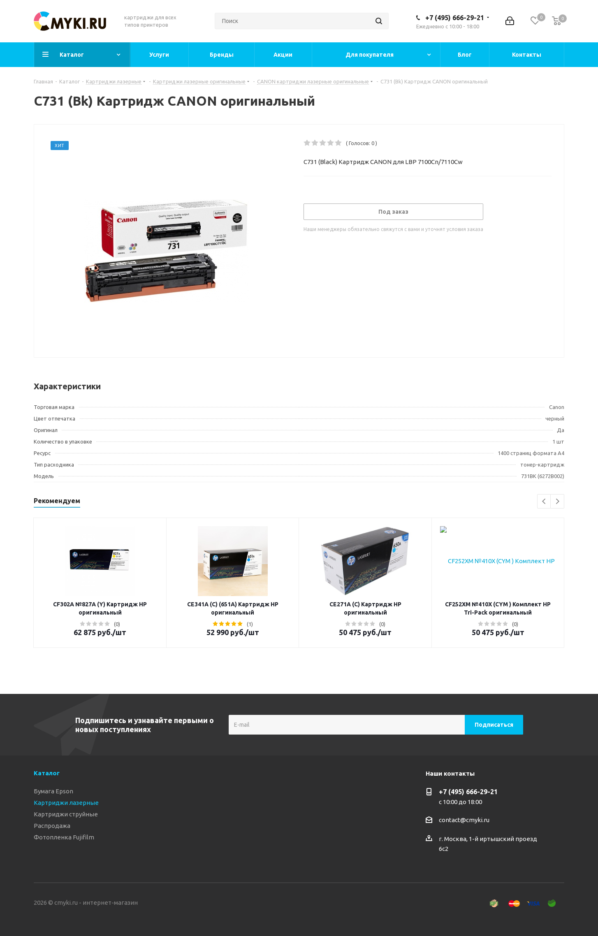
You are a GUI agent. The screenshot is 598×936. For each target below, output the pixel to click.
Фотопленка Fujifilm (64, 837)
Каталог (47, 773)
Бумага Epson (53, 791)
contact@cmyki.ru (464, 819)
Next (557, 502)
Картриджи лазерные (66, 802)
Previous (544, 502)
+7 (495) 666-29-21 (454, 17)
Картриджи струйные (66, 814)
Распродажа (52, 825)
